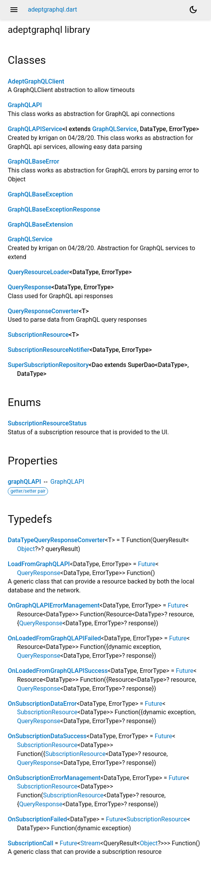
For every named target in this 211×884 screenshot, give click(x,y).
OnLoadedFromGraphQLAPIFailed (54, 638)
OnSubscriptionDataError (42, 703)
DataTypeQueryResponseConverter (56, 540)
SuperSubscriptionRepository (48, 365)
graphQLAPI (24, 481)
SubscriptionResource (38, 334)
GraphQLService (114, 129)
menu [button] (14, 9)
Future (146, 564)
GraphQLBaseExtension (40, 224)
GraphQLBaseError (33, 161)
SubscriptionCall (30, 843)
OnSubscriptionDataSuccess (47, 736)
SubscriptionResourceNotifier (48, 349)
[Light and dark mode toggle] (193, 9)
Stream (90, 843)
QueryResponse (29, 287)
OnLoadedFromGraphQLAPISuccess (58, 670)
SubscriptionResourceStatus (47, 423)
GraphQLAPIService (35, 129)
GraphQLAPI (25, 105)
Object (26, 549)
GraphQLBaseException (40, 194)
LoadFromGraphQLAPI (39, 564)
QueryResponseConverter (43, 311)
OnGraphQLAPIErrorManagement (53, 605)
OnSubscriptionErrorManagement (54, 778)
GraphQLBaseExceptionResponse (54, 209)
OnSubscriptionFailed (37, 819)
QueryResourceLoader (38, 272)
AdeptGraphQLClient (36, 81)
